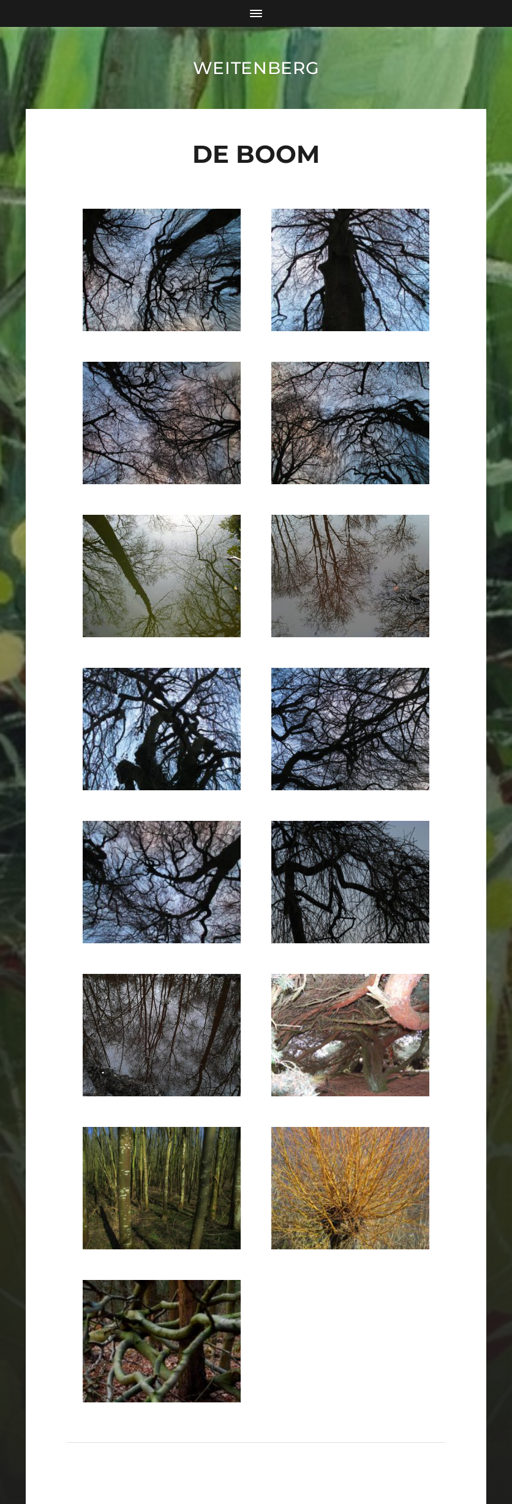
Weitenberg (256, 68)
